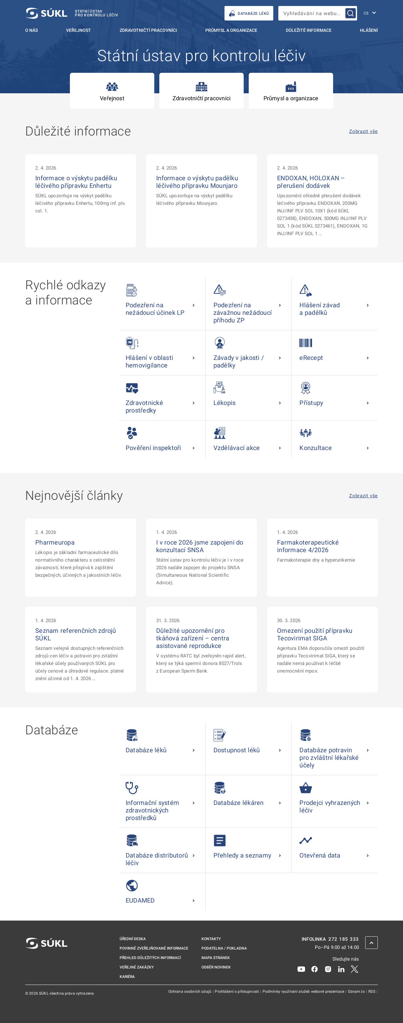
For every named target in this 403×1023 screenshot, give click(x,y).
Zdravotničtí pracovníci (148, 30)
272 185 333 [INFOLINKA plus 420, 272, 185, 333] (343, 939)
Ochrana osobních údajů (190, 991)
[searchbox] (317, 13)
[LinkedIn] (341, 969)
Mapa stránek (216, 958)
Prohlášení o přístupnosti (237, 991)
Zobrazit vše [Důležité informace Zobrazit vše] (363, 131)
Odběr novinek (216, 967)
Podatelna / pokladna (224, 948)
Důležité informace (309, 30)
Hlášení (369, 30)
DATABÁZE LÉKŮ (249, 13)
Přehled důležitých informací (150, 958)
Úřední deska (133, 939)
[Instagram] (328, 969)
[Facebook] (314, 969)
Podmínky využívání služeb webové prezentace (304, 991)
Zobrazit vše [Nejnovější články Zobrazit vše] (363, 496)
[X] (354, 969)
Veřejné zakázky (137, 967)
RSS (372, 991)
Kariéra (127, 976)
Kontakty (211, 939)
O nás (31, 30)
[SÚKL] (71, 13)
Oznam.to (357, 991)
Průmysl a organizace (231, 30)
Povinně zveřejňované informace (154, 948)
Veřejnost (78, 30)
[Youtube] (301, 969)
